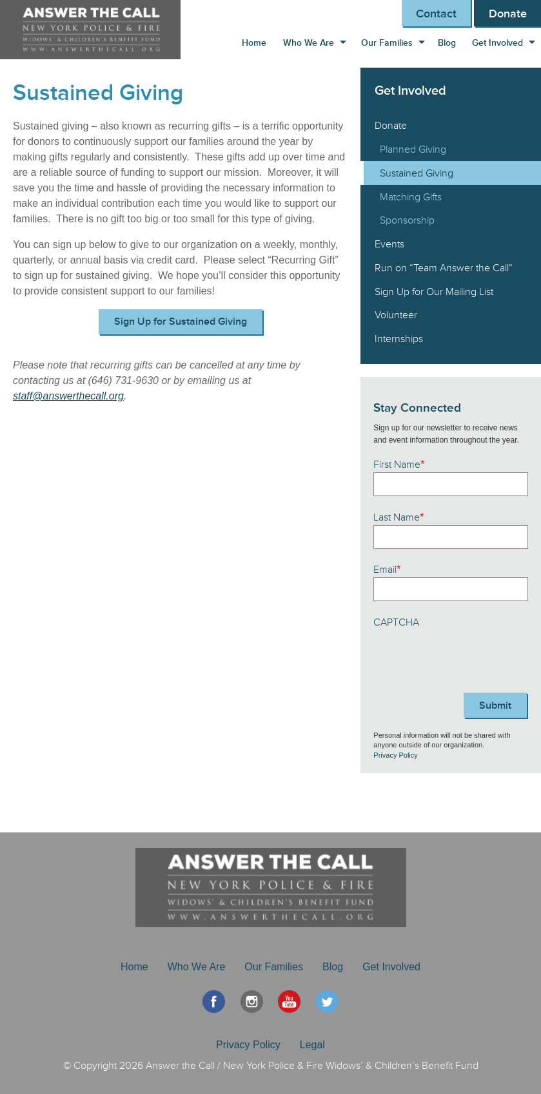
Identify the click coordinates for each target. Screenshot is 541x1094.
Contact (436, 13)
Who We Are (308, 42)
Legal (312, 1044)
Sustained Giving (416, 173)
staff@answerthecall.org (68, 395)
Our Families (387, 42)
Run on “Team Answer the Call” (444, 268)
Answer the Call (97, 29)
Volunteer (396, 315)
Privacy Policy (395, 755)
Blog (447, 42)
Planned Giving (413, 149)
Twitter (327, 1001)
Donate (508, 13)
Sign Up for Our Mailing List (434, 291)
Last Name (398, 517)
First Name (398, 464)
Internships (399, 338)
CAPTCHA (396, 622)
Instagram (252, 1001)
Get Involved (497, 42)
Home (254, 42)
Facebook (213, 1001)
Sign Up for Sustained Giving (180, 321)
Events (389, 244)
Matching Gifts (411, 197)
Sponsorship (407, 220)
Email (386, 569)
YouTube (289, 1001)
